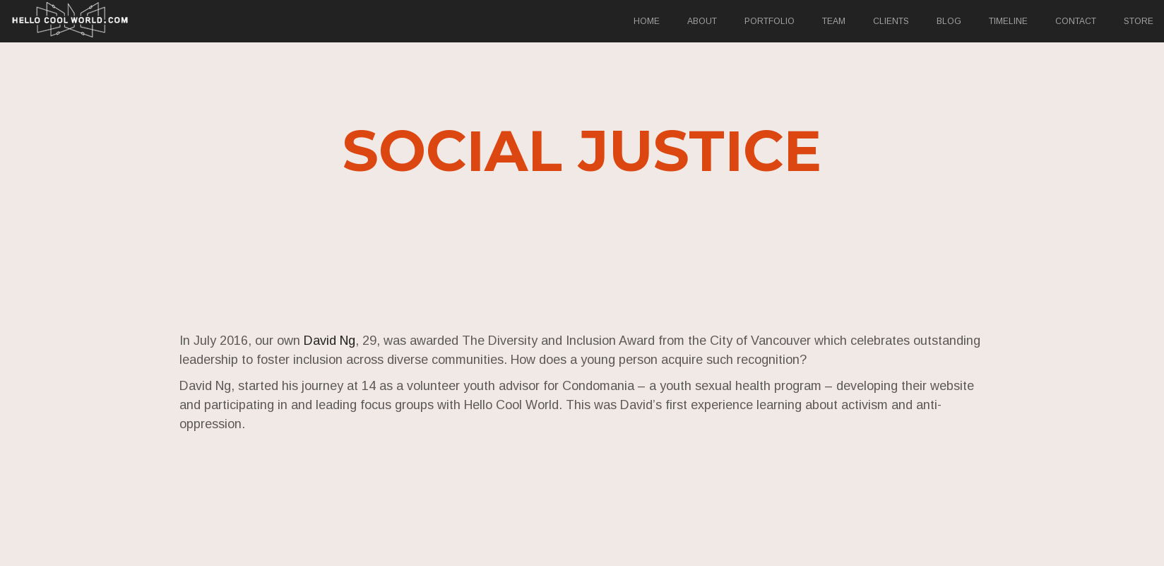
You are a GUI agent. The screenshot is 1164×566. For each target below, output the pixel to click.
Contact (1075, 21)
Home (647, 21)
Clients (891, 21)
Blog (949, 21)
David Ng (332, 341)
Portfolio (769, 21)
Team (833, 21)
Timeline (1008, 21)
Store (1138, 21)
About (702, 21)
